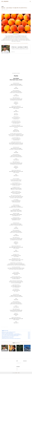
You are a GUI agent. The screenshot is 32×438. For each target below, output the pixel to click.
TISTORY (16, 436)
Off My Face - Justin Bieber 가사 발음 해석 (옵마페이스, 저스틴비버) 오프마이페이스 (16, 43)
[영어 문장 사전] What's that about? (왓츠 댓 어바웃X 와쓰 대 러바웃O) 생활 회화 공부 (11, 350)
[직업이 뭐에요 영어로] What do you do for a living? (7, 348)
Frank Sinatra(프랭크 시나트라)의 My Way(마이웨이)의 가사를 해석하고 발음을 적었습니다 (11, 346)
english (3, 342)
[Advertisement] (16, 330)
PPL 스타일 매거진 (4, 1)
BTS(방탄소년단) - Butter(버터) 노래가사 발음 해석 (7, 344)
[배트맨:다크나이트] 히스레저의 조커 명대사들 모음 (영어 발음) (8, 343)
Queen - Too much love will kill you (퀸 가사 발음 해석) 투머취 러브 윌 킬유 (10, 347)
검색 (22, 374)
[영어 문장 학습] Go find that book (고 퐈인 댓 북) (7, 349)
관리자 (18, 436)
